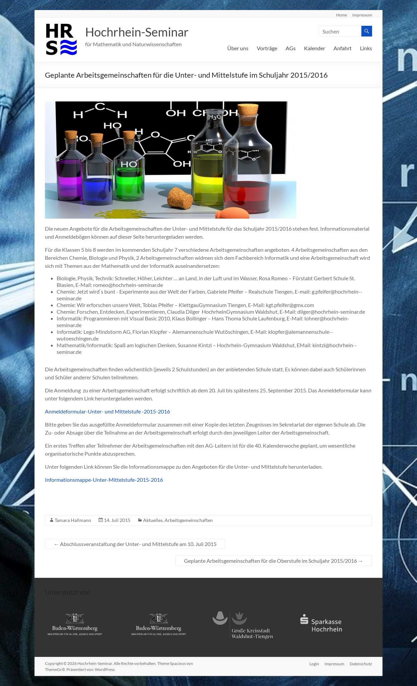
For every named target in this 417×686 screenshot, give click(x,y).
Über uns (237, 48)
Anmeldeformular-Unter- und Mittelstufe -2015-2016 (107, 411)
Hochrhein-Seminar (137, 31)
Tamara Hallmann (73, 520)
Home (341, 14)
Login (314, 663)
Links (366, 48)
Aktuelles (153, 520)
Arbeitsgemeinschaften (189, 520)
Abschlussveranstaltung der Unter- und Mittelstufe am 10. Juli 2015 (135, 544)
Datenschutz (361, 663)
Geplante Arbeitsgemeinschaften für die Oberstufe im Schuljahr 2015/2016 (273, 560)
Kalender (314, 48)
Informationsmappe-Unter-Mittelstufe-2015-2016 (104, 479)
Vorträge (267, 48)
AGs (291, 48)
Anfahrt (343, 48)
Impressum (362, 14)
